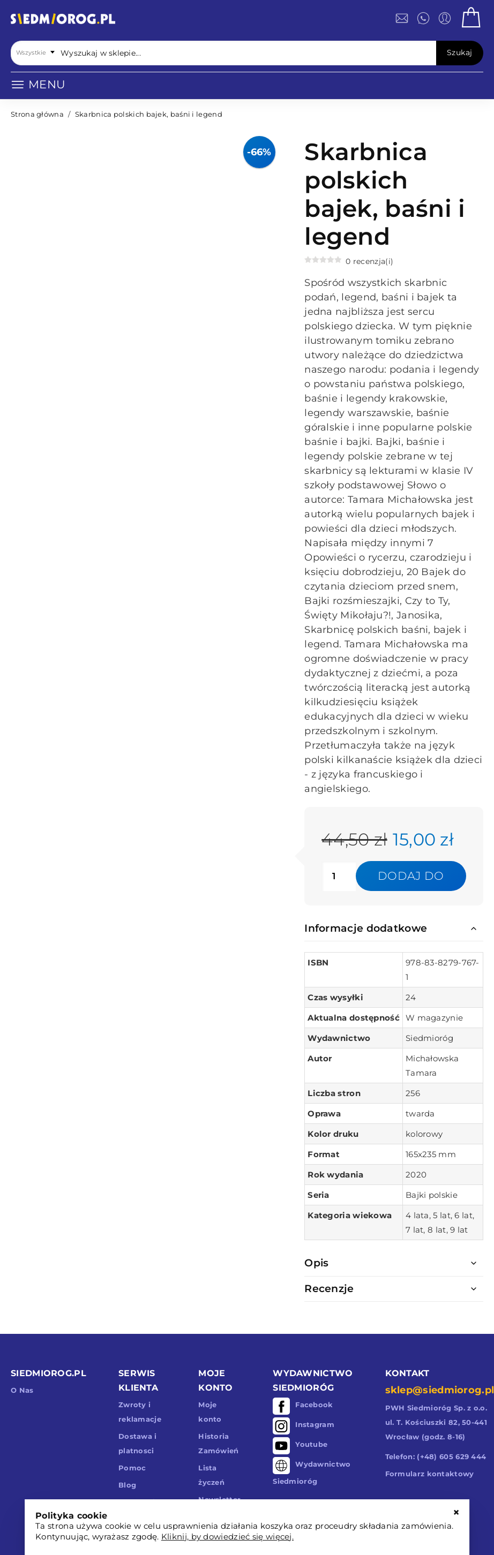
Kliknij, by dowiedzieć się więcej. (227, 1536)
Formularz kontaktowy (429, 1473)
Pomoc (132, 1467)
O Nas (22, 1390)
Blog (127, 1485)
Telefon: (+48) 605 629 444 (435, 1456)
